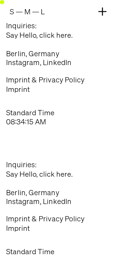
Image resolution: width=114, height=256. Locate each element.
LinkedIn (57, 62)
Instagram (23, 62)
